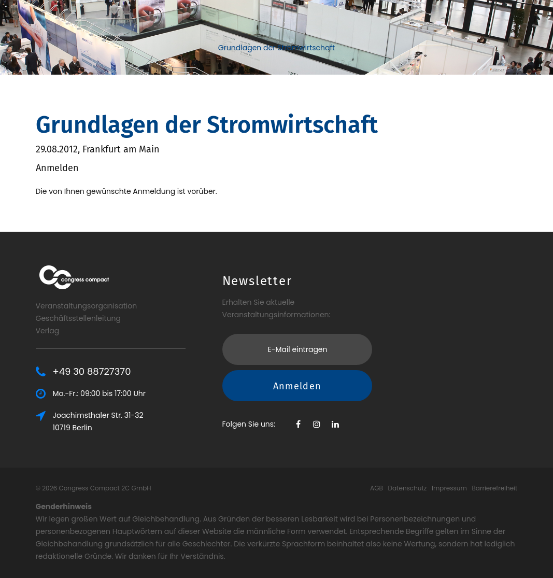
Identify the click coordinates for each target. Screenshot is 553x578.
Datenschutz (407, 488)
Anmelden (297, 385)
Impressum (449, 488)
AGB (376, 488)
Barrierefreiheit (495, 488)
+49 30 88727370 (92, 371)
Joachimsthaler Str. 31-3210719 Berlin (98, 421)
